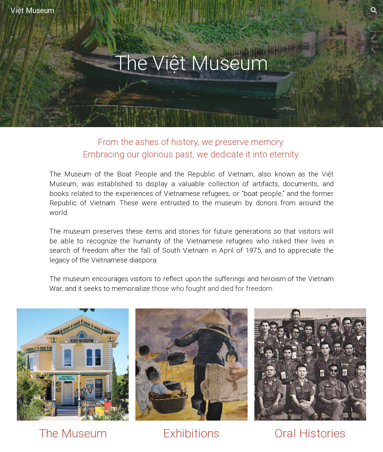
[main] (191, 64)
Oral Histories (310, 433)
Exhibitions (191, 433)
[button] (374, 10)
